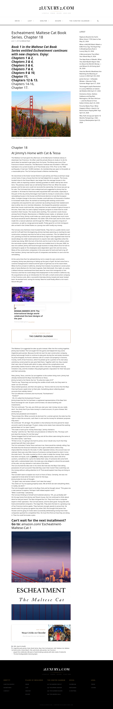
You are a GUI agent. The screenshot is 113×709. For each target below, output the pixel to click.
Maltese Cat (60, 648)
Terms (93, 684)
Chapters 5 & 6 (22, 65)
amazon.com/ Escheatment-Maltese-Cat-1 (36, 526)
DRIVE (19, 21)
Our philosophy (9, 684)
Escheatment (49, 648)
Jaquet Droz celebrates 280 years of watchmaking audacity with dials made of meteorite (40, 652)
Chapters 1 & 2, (22, 58)
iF (15, 308)
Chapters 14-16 (22, 84)
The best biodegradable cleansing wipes (25, 654)
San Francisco (51, 650)
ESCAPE (60, 21)
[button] (21, 21)
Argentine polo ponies (20, 648)
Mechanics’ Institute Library (55, 158)
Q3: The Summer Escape (55, 691)
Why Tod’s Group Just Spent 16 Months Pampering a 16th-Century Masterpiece (90, 118)
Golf (55, 648)
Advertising (7, 687)
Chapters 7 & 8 (22, 69)
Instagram (72, 687)
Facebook (72, 684)
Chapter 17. (19, 87)
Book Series (34, 648)
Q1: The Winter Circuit (54, 684)
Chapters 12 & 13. (24, 80)
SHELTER (45, 21)
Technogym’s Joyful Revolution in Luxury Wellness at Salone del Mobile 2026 (90, 88)
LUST (32, 21)
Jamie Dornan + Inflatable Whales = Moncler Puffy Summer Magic (88, 81)
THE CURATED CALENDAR (81, 21)
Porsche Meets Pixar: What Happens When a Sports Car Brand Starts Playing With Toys (90, 108)
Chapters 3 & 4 (22, 62)
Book (29, 648)
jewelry (34, 457)
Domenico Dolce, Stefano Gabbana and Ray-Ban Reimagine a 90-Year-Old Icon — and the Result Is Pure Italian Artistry (89, 98)
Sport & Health (21, 646)
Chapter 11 (19, 76)
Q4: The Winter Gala (54, 694)
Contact (6, 691)
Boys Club (42, 648)
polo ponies (43, 650)
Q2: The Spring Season (54, 687)
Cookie (93, 687)
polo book (36, 650)
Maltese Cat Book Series (34, 49)
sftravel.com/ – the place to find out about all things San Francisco (32, 138)
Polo (31, 650)
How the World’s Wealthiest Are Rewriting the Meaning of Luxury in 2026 (90, 73)
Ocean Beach (25, 650)
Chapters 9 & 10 (22, 73)
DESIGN (17, 311)
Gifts (15, 646)
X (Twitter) (72, 691)
